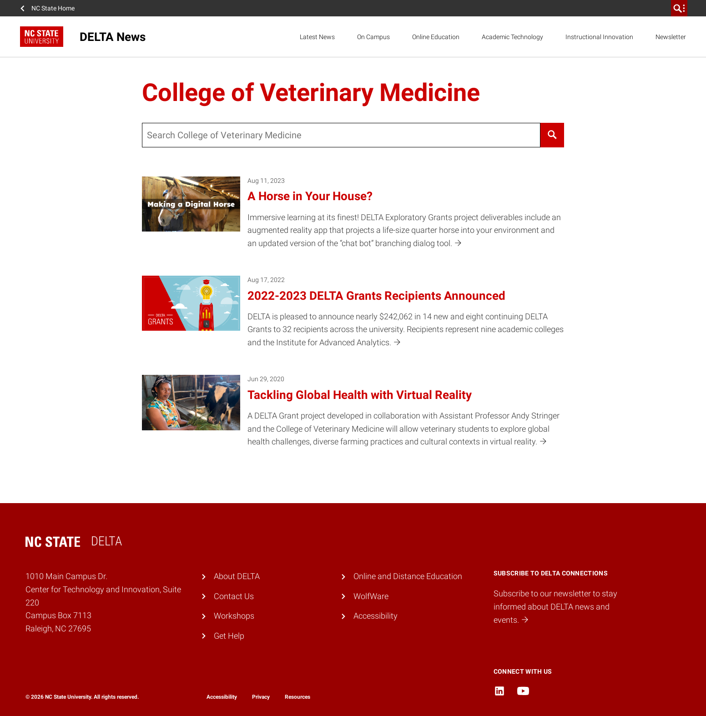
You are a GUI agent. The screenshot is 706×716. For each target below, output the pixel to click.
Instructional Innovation (599, 36)
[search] (679, 8)
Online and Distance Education (407, 576)
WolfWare (370, 596)
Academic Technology (512, 36)
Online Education (435, 36)
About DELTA (237, 576)
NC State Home (53, 8)
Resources (297, 697)
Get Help (229, 635)
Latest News (317, 36)
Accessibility (375, 615)
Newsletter (671, 36)
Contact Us (234, 596)
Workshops (234, 615)
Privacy (261, 697)
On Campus (373, 36)
